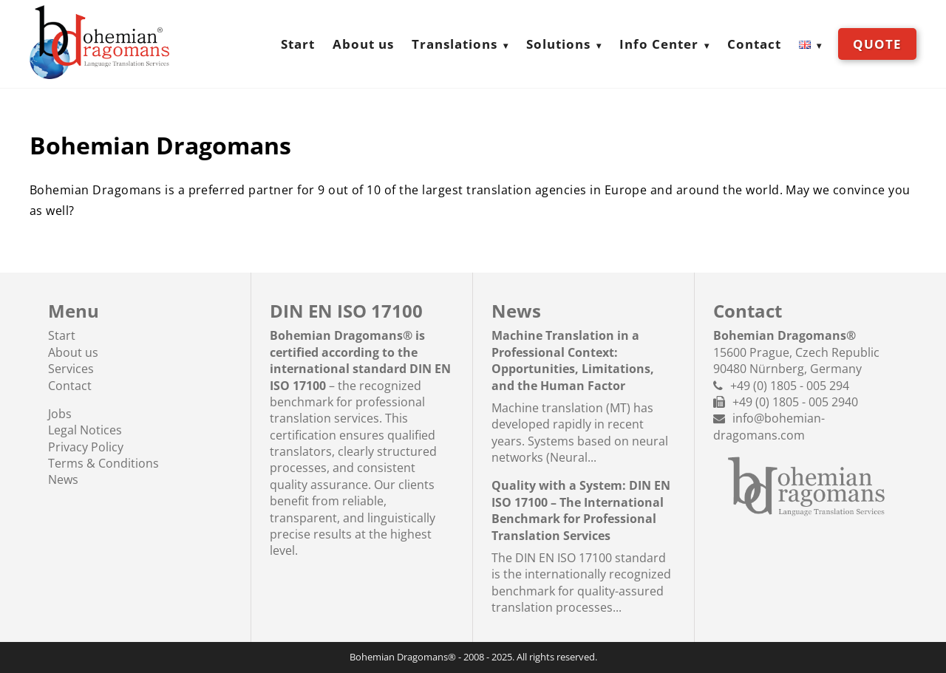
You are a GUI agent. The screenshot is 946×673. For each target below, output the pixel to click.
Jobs (60, 414)
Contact (754, 43)
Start (298, 43)
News (63, 479)
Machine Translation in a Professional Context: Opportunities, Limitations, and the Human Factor (572, 360)
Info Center (658, 43)
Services (71, 369)
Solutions (558, 43)
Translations (454, 43)
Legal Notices (85, 430)
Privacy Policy (85, 447)
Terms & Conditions (103, 463)
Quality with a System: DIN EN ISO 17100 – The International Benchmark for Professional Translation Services (580, 510)
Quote (877, 43)
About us (363, 43)
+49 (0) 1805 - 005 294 (789, 386)
